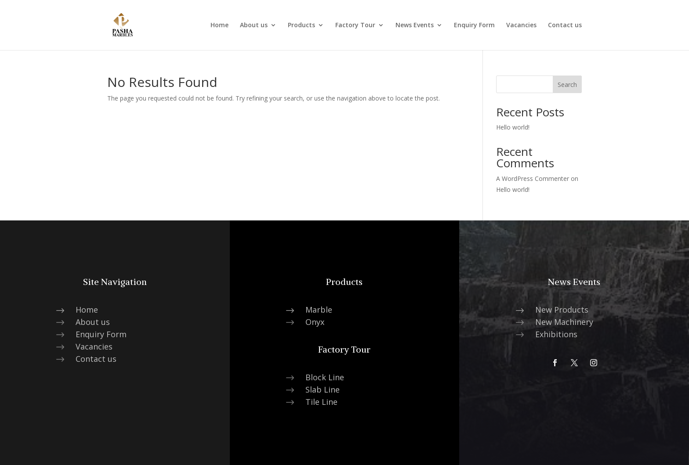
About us (254, 25)
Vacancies (521, 25)
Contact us (565, 25)
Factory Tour (355, 25)
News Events (414, 25)
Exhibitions (556, 334)
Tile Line (321, 402)
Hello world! (512, 127)
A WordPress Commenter (532, 178)
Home (219, 25)
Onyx (314, 322)
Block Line (324, 377)
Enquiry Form (474, 25)
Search (567, 84)
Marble (318, 309)
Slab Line (322, 389)
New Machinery (564, 322)
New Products (561, 309)
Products (301, 25)
